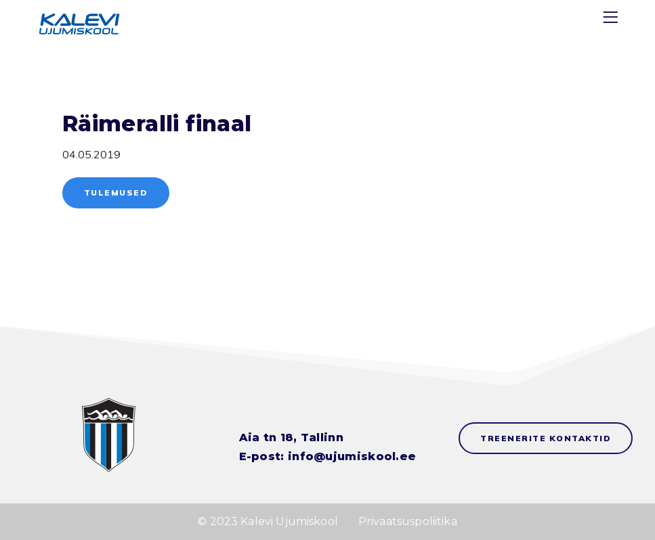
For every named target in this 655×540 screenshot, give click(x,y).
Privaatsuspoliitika (407, 521)
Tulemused (116, 192)
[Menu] (612, 20)
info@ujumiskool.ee (352, 456)
